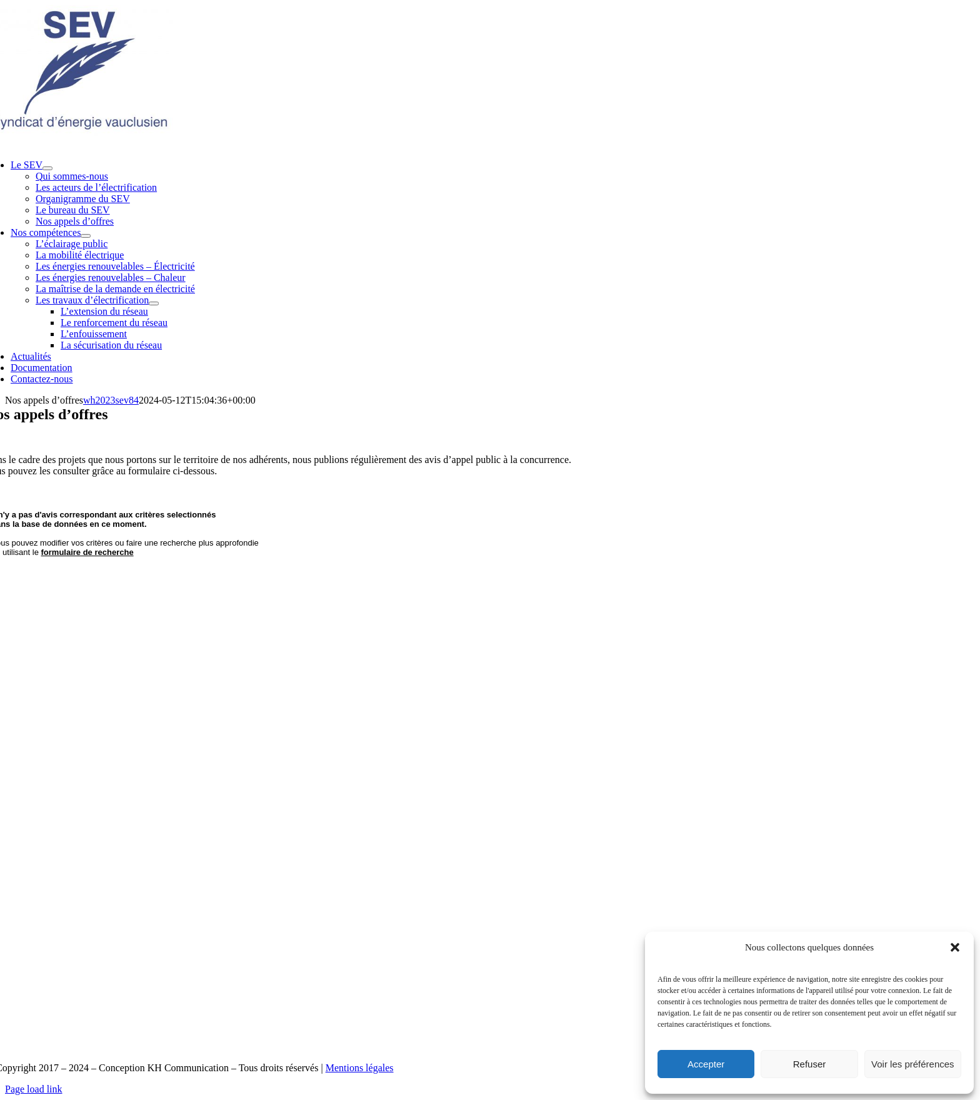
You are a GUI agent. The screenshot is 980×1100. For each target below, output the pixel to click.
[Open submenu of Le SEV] (47, 168)
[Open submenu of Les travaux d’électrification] (154, 303)
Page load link (33, 1089)
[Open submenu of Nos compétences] (86, 236)
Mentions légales (360, 1067)
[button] (955, 947)
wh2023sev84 (111, 400)
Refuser (809, 1064)
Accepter (706, 1064)
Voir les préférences (912, 1064)
